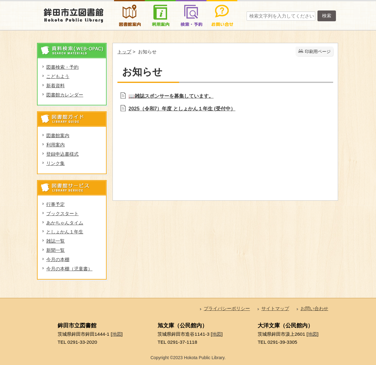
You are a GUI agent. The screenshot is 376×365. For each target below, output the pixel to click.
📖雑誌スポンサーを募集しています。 (171, 96)
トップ (124, 51)
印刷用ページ (318, 51)
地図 (116, 334)
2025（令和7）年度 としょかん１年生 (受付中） (182, 108)
